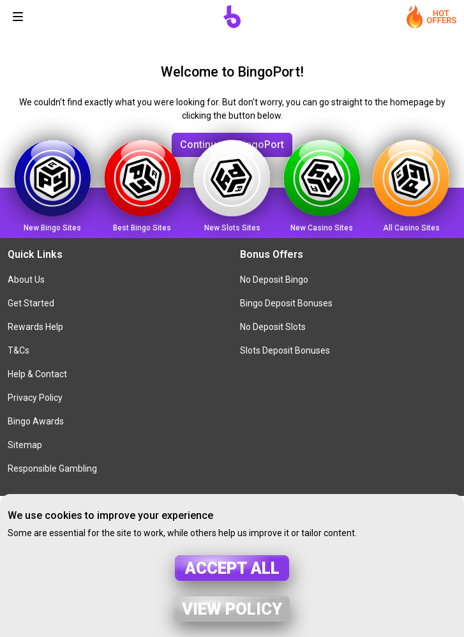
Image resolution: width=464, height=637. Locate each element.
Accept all (232, 568)
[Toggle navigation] (18, 16)
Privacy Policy (35, 398)
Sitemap (25, 445)
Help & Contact (37, 374)
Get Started (31, 303)
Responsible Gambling (52, 468)
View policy (232, 608)
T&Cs (18, 350)
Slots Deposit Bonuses (285, 350)
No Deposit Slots (273, 327)
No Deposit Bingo (274, 279)
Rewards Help (35, 327)
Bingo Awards (36, 421)
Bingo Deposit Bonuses (286, 303)
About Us (26, 279)
